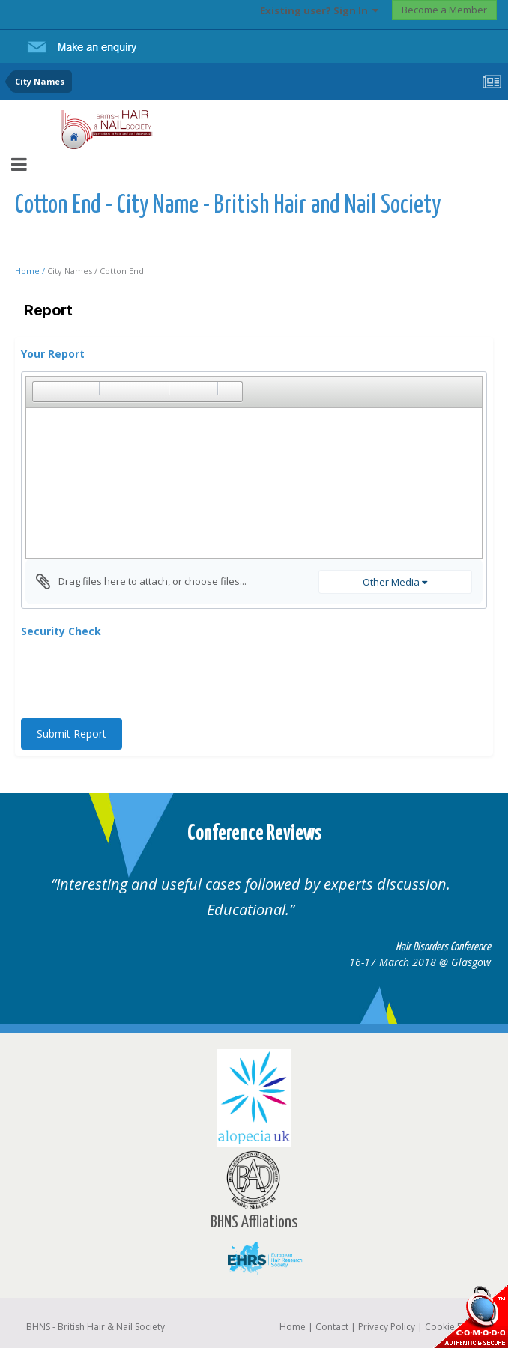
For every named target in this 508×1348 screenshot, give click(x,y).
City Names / (73, 270)
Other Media (395, 582)
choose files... (215, 581)
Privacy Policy (386, 1326)
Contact (331, 1326)
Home (292, 1326)
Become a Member (444, 9)
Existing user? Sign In (319, 10)
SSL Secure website (470, 1316)
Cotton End (122, 270)
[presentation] (135, 678)
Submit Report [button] (71, 733)
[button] (43, 391)
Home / (31, 270)
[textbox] (254, 483)
